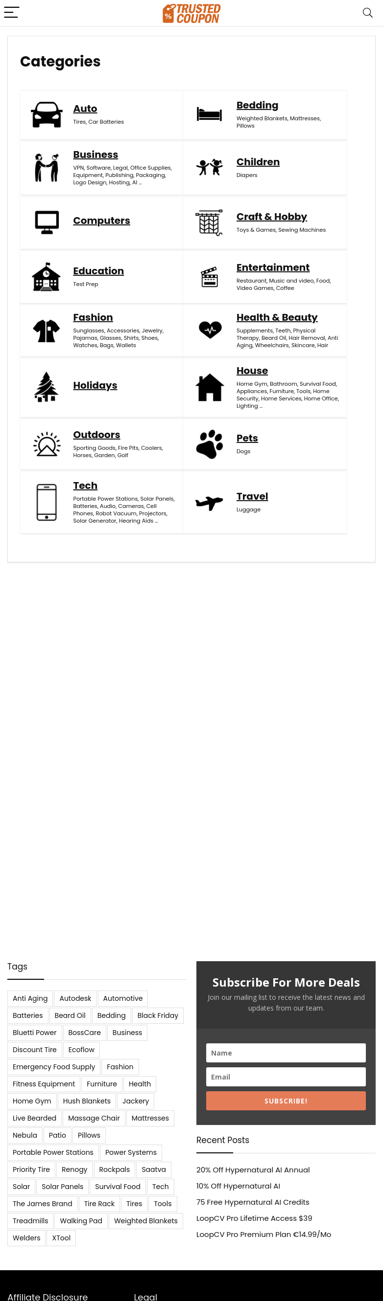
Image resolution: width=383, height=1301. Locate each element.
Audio (307, 445)
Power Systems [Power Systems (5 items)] (131, 1152)
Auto (85, 128)
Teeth (80, 349)
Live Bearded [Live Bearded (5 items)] (34, 1118)
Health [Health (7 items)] (140, 1084)
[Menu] (12, 13)
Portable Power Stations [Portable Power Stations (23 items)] (53, 1152)
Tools (333, 356)
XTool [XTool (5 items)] (61, 1238)
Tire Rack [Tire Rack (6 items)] (99, 1204)
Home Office (316, 378)
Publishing (313, 145)
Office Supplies (316, 126)
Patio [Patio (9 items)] (57, 1135)
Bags (306, 295)
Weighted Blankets (211, 138)
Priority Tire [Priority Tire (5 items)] (31, 1169)
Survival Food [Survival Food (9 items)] (118, 1186)
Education (98, 264)
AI (346, 160)
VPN (304, 116)
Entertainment (208, 253)
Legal (306, 123)
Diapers (83, 213)
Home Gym (314, 334)
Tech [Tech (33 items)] (160, 1186)
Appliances (330, 349)
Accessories (315, 266)
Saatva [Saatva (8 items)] (154, 1169)
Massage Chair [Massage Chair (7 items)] (94, 1118)
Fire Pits (83, 449)
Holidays (208, 350)
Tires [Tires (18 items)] (134, 1204)
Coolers (106, 449)
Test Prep (85, 277)
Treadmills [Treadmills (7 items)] (30, 1221)
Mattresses (201, 145)
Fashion (319, 245)
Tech (311, 410)
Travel (89, 509)
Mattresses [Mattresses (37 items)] (150, 1118)
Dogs (193, 453)
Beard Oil (110, 357)
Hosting (330, 160)
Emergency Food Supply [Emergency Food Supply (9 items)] (54, 1067)
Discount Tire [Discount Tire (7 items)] (35, 1050)
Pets (197, 439)
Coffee (194, 293)
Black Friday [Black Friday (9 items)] (158, 1015)
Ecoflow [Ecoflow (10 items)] (82, 1050)
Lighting (310, 385)
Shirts (330, 281)
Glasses (309, 281)
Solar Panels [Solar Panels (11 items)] (62, 1186)
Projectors (313, 467)
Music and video (209, 274)
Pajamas (334, 273)
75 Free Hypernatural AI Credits (253, 1202)
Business (321, 103)
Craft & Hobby (317, 196)
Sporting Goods (94, 442)
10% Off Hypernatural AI (238, 1186)
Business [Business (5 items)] (128, 1032)
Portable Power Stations (319, 427)
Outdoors (96, 429)
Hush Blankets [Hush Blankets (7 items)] (87, 1101)
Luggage (85, 522)
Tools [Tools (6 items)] (162, 1204)
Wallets (325, 295)
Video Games (203, 285)
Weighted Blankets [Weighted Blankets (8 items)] (146, 1221)
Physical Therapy (93, 353)
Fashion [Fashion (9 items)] (120, 1067)
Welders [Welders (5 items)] (26, 1238)
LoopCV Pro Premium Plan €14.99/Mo (263, 1234)
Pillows (227, 145)
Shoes (307, 288)
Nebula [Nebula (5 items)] (25, 1135)
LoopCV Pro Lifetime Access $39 (254, 1218)
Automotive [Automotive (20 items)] (123, 998)
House (315, 321)
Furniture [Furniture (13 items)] (102, 1084)
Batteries (332, 438)
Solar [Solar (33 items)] (21, 1186)
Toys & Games (318, 214)
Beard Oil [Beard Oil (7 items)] (70, 1015)
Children (94, 200)
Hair (104, 386)
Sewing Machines (323, 221)
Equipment (314, 138)
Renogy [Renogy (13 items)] (74, 1169)
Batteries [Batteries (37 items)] (28, 1015)
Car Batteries (106, 142)
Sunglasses (314, 259)
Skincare (84, 386)
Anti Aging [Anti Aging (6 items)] (30, 998)
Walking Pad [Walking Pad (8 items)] (81, 1221)
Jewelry (309, 273)
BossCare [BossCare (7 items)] (85, 1032)
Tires (79, 142)
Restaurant (200, 271)
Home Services (319, 371)
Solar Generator (321, 471)
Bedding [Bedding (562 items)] (111, 1015)
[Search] (368, 13)
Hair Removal (91, 364)
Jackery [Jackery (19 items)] (135, 1101)
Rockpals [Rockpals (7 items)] (114, 1169)
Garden (104, 457)
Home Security (319, 363)
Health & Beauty (94, 324)
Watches (330, 288)
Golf (78, 464)
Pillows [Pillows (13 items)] (89, 1135)
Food (221, 278)
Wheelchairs (90, 379)
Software (324, 116)
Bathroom (313, 341)
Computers (210, 203)
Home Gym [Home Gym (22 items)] (32, 1101)
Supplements (91, 342)
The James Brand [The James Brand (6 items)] (42, 1204)
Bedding (207, 125)
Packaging (313, 152)
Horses (82, 457)
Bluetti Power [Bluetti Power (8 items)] (35, 1032)
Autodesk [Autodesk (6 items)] (75, 998)
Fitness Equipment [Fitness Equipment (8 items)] (44, 1084)
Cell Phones (315, 453)
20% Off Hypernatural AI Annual (253, 1170)
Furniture (311, 356)
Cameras (330, 445)
